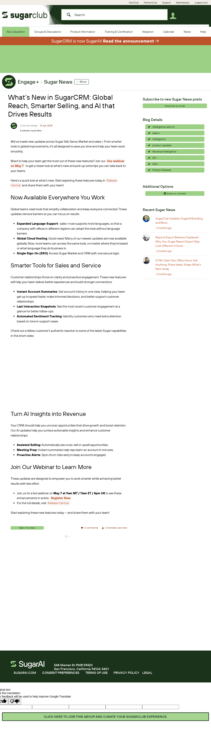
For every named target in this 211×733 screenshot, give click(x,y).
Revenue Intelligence (164, 154)
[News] (187, 32)
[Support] (166, 2)
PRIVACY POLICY (126, 676)
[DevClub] (134, 2)
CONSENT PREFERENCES (60, 676)
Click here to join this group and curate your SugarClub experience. (105, 717)
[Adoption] (148, 32)
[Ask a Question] (15, 32)
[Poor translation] (14, 704)
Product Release (161, 173)
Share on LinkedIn (175, 196)
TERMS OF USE (96, 676)
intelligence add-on (163, 130)
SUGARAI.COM (25, 676)
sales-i (156, 136)
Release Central (58, 506)
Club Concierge (28, 128)
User (174, 17)
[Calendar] (169, 32)
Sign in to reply (27, 530)
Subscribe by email (175, 109)
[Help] (203, 32)
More (83, 85)
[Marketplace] (183, 2)
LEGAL (147, 676)
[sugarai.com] (201, 2)
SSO (155, 167)
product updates (161, 148)
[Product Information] (83, 32)
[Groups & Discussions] (47, 32)
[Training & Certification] (118, 32)
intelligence (159, 142)
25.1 (154, 160)
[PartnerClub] (150, 2)
